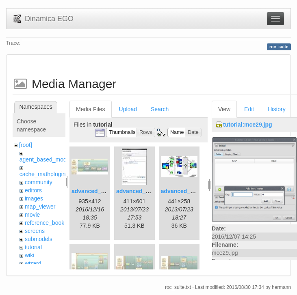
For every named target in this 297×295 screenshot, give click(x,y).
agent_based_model (45, 159)
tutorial (33, 247)
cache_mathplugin (43, 174)
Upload (128, 109)
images (34, 198)
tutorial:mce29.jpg (247, 124)
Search (160, 109)
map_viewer (40, 206)
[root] (25, 145)
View (224, 109)
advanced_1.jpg (93, 191)
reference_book (44, 223)
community (38, 182)
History (277, 109)
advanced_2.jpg (137, 191)
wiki (29, 255)
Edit (249, 109)
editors (33, 190)
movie (32, 214)
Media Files (90, 109)
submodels (38, 239)
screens (35, 231)
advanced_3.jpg (182, 191)
